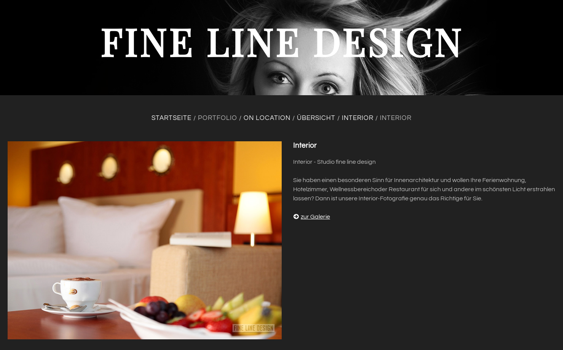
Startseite (171, 118)
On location (267, 118)
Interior (357, 118)
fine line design (281, 41)
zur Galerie (311, 217)
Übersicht (316, 118)
